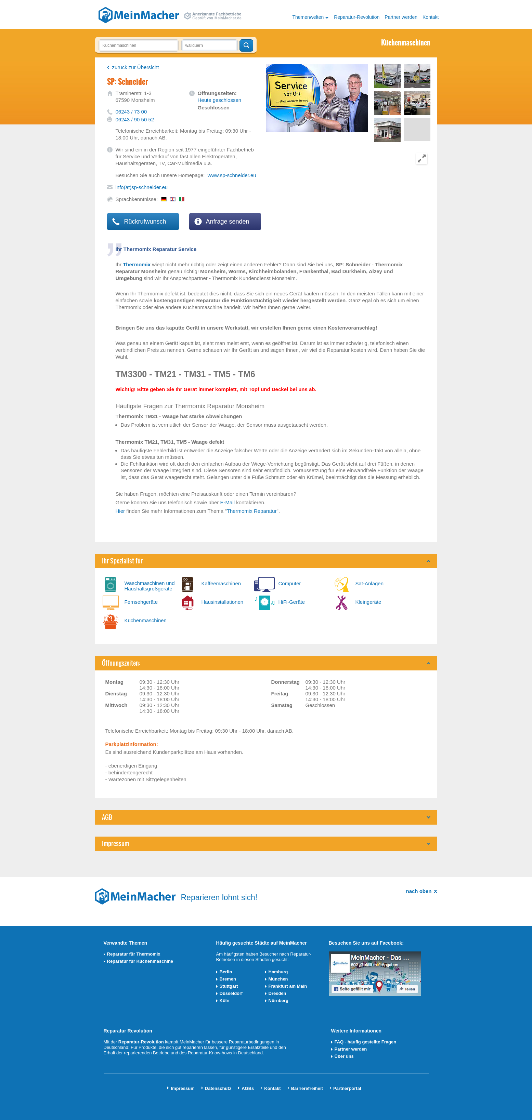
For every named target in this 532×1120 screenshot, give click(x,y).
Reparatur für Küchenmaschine (140, 961)
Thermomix (137, 264)
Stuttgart (229, 986)
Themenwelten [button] (308, 17)
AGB (107, 817)
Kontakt (431, 17)
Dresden (277, 993)
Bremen (228, 979)
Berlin (226, 971)
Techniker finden (246, 45)
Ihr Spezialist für (122, 560)
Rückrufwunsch (139, 221)
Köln (225, 1000)
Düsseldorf (231, 993)
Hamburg (278, 971)
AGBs (248, 1088)
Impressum (115, 843)
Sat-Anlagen (369, 583)
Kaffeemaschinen (221, 583)
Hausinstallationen (223, 602)
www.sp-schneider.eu (232, 175)
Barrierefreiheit (307, 1088)
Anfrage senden (221, 221)
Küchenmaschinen (146, 620)
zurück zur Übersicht (135, 67)
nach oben (418, 891)
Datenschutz (218, 1088)
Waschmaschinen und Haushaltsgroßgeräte (150, 585)
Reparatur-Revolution (356, 17)
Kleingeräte (368, 602)
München (278, 979)
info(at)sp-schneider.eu (142, 187)
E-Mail (227, 502)
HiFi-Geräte (291, 602)
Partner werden (401, 17)
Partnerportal (347, 1088)
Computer (289, 583)
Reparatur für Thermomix (133, 954)
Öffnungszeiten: (121, 663)
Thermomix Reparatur (252, 511)
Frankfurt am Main (288, 986)
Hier (120, 511)
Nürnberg (279, 1000)
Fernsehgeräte (141, 602)
